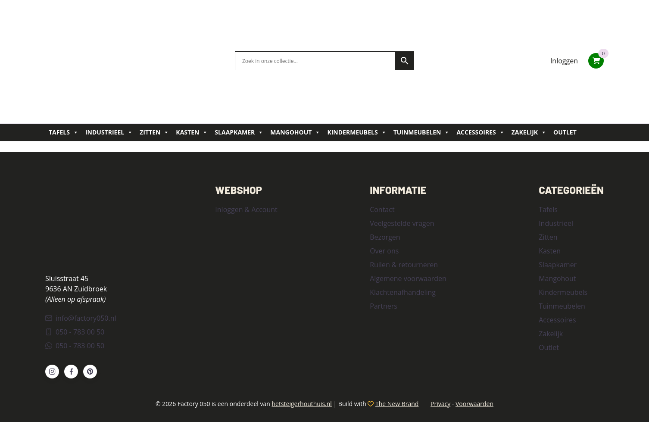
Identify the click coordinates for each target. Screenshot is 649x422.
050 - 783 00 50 (74, 332)
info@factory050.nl (80, 318)
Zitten (154, 132)
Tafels (63, 132)
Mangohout (295, 132)
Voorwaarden (474, 404)
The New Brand (396, 404)
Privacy (440, 404)
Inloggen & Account (246, 209)
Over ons (384, 251)
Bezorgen (385, 237)
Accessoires (480, 132)
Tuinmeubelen (421, 132)
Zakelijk (529, 132)
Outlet (565, 132)
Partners (383, 306)
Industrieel (109, 132)
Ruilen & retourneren (404, 264)
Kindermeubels (356, 132)
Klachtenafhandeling (403, 292)
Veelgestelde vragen (402, 223)
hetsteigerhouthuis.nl (301, 404)
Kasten (192, 132)
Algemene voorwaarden (408, 278)
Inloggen (564, 61)
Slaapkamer (239, 132)
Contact (382, 209)
